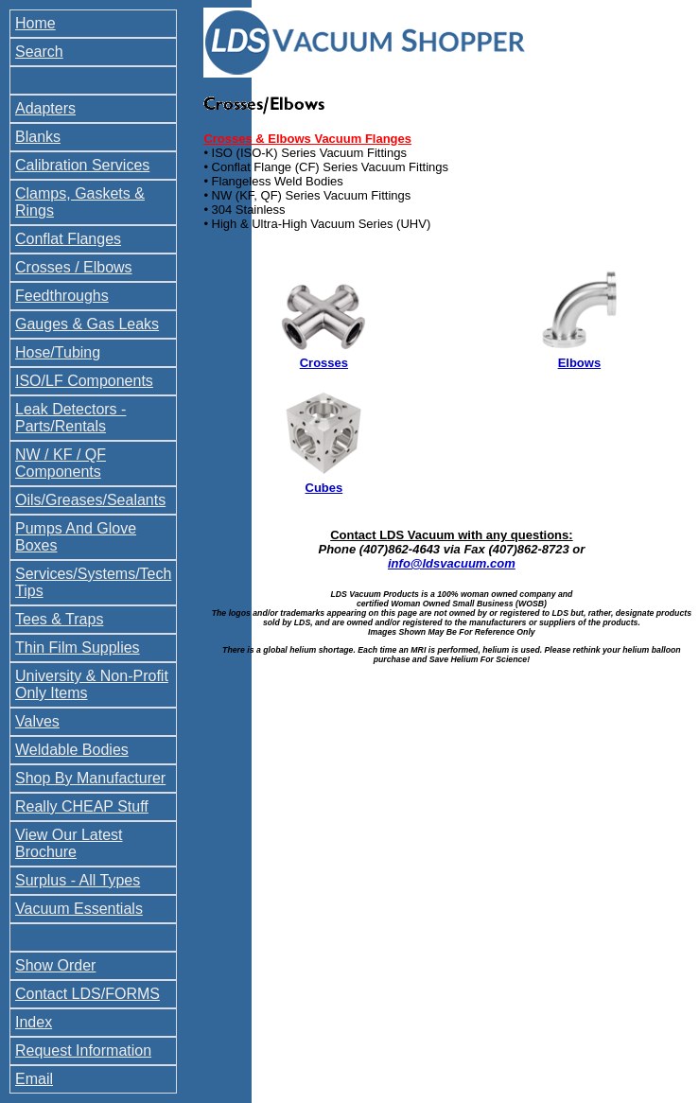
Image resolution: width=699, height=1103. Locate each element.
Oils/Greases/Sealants (90, 500)
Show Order (55, 965)
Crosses (324, 363)
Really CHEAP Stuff (82, 806)
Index (33, 1022)
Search (39, 52)
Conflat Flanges (68, 239)
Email (34, 1079)
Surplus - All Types (77, 880)
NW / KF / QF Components (60, 463)
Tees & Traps (59, 619)
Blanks (38, 137)
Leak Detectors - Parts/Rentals (70, 417)
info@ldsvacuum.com (452, 563)
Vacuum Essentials (79, 909)
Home (35, 23)
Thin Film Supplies (77, 647)
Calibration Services (82, 165)
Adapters (45, 108)
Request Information (83, 1050)
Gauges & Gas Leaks (87, 324)
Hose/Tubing (57, 352)
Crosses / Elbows (73, 267)
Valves (37, 721)
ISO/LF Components (84, 381)
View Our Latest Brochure (69, 843)
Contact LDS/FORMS (87, 994)
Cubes (324, 488)
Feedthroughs (62, 296)
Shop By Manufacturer (90, 778)
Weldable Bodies (72, 750)
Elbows (580, 363)
